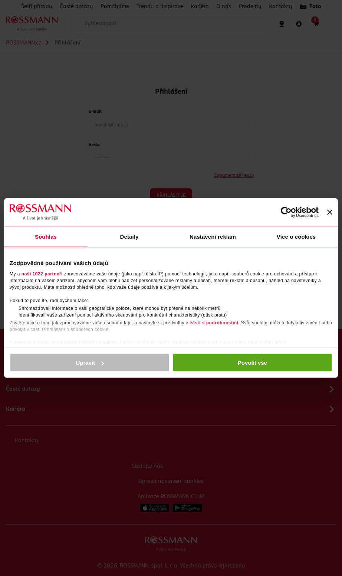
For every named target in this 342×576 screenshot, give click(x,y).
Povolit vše (252, 363)
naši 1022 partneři (42, 273)
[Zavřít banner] (329, 212)
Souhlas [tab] (46, 237)
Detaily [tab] (129, 237)
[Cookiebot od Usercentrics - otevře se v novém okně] (286, 212)
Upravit (90, 363)
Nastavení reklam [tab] (213, 237)
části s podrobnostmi (214, 322)
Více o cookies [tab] (296, 237)
